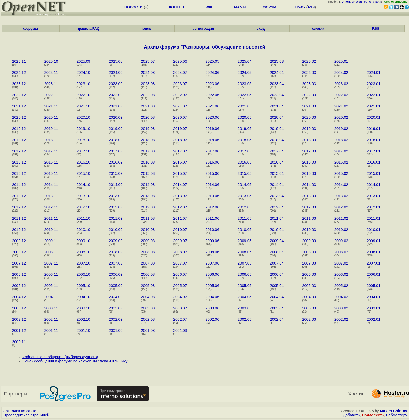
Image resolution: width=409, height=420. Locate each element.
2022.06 (212, 95)
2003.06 (212, 308)
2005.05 (244, 286)
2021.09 (116, 106)
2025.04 (244, 61)
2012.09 (116, 207)
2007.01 (373, 263)
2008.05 (244, 252)
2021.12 (19, 106)
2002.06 (212, 319)
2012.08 (148, 207)
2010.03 (309, 229)
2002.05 (244, 319)
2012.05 (244, 207)
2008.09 (116, 252)
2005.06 (212, 286)
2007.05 (244, 263)
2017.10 (83, 151)
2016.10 (83, 162)
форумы (30, 29)
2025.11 (19, 61)
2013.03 (309, 196)
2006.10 (83, 274)
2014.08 (148, 185)
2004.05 (244, 297)
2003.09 (116, 308)
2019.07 (180, 129)
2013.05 (244, 196)
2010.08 (148, 229)
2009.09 (116, 241)
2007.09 (116, 263)
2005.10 (83, 286)
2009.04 (277, 241)
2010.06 (212, 229)
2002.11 (51, 319)
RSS (375, 29)
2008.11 (51, 252)
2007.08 (148, 263)
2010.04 (277, 229)
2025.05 (212, 61)
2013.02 (341, 196)
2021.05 (244, 106)
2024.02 (341, 72)
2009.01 (373, 241)
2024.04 (277, 72)
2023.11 (51, 84)
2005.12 (19, 286)
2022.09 (116, 95)
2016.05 (244, 162)
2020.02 (341, 117)
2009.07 (180, 241)
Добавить (351, 415)
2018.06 (212, 140)
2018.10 (83, 140)
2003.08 (148, 308)
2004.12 (19, 297)
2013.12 (19, 196)
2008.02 (341, 252)
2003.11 (51, 308)
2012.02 (341, 207)
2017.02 (341, 151)
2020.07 (180, 117)
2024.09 (116, 72)
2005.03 (309, 286)
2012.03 (309, 207)
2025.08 (116, 61)
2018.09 (116, 140)
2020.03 (309, 117)
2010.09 (116, 229)
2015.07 (180, 173)
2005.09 (116, 286)
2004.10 (83, 297)
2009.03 (309, 241)
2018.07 (180, 140)
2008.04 (277, 252)
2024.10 (83, 72)
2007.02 (341, 263)
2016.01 (373, 162)
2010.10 (83, 229)
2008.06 (212, 252)
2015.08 (148, 173)
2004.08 (148, 297)
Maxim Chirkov (393, 411)
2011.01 (373, 218)
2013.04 (277, 196)
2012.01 (373, 207)
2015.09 (116, 173)
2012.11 (51, 207)
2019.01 (373, 129)
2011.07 (180, 218)
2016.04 (277, 162)
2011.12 (19, 218)
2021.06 (212, 106)
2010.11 (51, 229)
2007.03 (309, 263)
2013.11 (51, 196)
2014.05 (244, 185)
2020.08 (148, 117)
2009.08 (148, 241)
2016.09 (116, 162)
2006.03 (309, 274)
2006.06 (212, 274)
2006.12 (19, 274)
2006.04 (277, 274)
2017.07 (180, 151)
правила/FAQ (88, 29)
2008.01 (373, 252)
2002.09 (116, 319)
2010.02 (341, 229)
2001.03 (180, 330)
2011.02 (341, 218)
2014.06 (212, 185)
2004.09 (116, 297)
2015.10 (83, 173)
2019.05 (244, 129)
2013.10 (83, 196)
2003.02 (341, 308)
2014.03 (309, 185)
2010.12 (19, 229)
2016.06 (212, 162)
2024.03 (309, 72)
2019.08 (148, 129)
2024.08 (148, 72)
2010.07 (180, 229)
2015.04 (277, 173)
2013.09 (116, 196)
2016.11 (51, 162)
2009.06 (212, 241)
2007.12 (19, 263)
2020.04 (277, 117)
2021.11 (51, 106)
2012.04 (277, 207)
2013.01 (373, 196)
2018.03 (309, 140)
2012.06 (212, 207)
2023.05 (244, 84)
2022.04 (277, 95)
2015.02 (341, 173)
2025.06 (180, 61)
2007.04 (277, 263)
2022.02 (341, 95)
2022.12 (19, 95)
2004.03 (309, 297)
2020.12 (19, 117)
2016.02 (341, 162)
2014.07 (180, 185)
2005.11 (51, 286)
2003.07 (180, 308)
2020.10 (83, 117)
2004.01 (373, 297)
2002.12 (19, 319)
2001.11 (51, 330)
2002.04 (277, 319)
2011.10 (83, 218)
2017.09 (116, 151)
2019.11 (51, 129)
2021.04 (277, 106)
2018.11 (51, 140)
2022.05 (244, 95)
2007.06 (212, 263)
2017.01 (373, 151)
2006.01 (373, 274)
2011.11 (51, 218)
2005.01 (373, 286)
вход (359, 1)
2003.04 (277, 308)
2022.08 (148, 95)
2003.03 (309, 308)
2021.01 (373, 106)
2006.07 (180, 274)
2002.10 (83, 319)
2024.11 (51, 72)
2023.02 (341, 84)
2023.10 (83, 84)
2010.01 (373, 229)
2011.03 (309, 218)
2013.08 (148, 196)
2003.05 (244, 308)
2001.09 (116, 330)
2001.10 (83, 330)
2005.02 (341, 286)
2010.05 (244, 229)
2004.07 (180, 297)
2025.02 (309, 61)
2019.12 (19, 129)
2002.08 (148, 319)
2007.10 (83, 263)
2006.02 (341, 274)
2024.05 (244, 72)
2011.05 (244, 218)
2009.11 (51, 241)
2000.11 (19, 342)
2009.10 (83, 241)
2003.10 (83, 308)
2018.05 (244, 140)
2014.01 (373, 185)
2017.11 (51, 151)
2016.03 (309, 162)
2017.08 (148, 151)
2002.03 (309, 319)
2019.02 (341, 129)
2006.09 (116, 274)
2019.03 (309, 129)
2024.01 (373, 72)
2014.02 (341, 185)
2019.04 (277, 129)
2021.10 (83, 106)
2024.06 (212, 72)
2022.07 (180, 95)
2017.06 (212, 151)
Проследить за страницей (26, 415)
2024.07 (180, 72)
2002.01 (373, 319)
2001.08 (148, 330)
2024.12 (19, 72)
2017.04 (277, 151)
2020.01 (373, 117)
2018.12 (19, 140)
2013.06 (212, 196)
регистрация (372, 1)
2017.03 (309, 151)
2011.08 (148, 218)
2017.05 (244, 151)
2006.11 (51, 274)
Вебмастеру (396, 415)
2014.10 (83, 185)
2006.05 (244, 274)
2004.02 (341, 297)
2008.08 (148, 252)
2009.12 (19, 241)
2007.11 (51, 263)
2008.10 (83, 252)
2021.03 (309, 106)
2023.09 (116, 84)
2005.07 (180, 286)
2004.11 (51, 297)
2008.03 (309, 252)
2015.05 (244, 173)
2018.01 (373, 140)
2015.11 (51, 173)
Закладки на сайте (19, 411)
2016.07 (180, 162)
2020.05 (244, 117)
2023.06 (212, 84)
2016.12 (19, 162)
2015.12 (19, 173)
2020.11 (51, 117)
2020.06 (212, 117)
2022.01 (373, 95)
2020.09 (116, 117)
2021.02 (341, 106)
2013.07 (180, 196)
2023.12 (19, 84)
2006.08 (148, 274)
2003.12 (19, 308)
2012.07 (180, 207)
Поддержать (373, 415)
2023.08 (148, 84)
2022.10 (83, 95)
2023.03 (309, 84)
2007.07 (180, 263)
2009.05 (244, 241)
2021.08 (148, 106)
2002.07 (180, 319)
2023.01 (373, 84)
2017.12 (19, 151)
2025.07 (148, 61)
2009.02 (341, 241)
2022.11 (51, 95)
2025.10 (51, 61)
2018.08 (148, 140)
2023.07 (180, 84)
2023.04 (277, 84)
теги (311, 7)
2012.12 (19, 207)
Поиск (300, 7)
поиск (146, 29)
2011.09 (116, 218)
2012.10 (83, 207)
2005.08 (148, 286)
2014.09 (116, 185)
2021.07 (180, 106)
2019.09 (116, 129)
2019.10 (83, 129)
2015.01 (373, 173)
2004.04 (277, 297)
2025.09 (83, 61)
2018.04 (277, 140)
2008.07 (180, 252)
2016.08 (148, 162)
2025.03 (277, 61)
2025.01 (341, 61)
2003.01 (373, 308)
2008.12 (19, 252)
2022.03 (309, 95)
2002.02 (341, 319)
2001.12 (19, 330)
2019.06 (212, 129)
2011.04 (277, 218)
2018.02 (341, 140)
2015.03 (309, 173)
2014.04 (277, 185)
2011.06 (212, 218)
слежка (318, 29)
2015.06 (212, 173)
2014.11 (51, 185)
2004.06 (212, 297)
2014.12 (19, 185)
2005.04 (277, 286)
